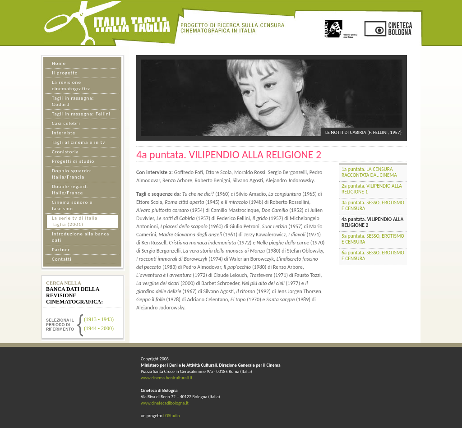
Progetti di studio (73, 161)
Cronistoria (65, 152)
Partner (61, 250)
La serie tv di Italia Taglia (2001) (74, 221)
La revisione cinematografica (71, 85)
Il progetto (65, 73)
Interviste (63, 133)
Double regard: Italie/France (70, 190)
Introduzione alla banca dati (80, 237)
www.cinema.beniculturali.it (166, 378)
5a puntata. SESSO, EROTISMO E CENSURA (373, 239)
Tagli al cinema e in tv (78, 142)
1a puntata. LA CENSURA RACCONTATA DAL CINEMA (369, 172)
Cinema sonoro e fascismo (72, 205)
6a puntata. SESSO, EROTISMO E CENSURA (373, 255)
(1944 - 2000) (99, 328)
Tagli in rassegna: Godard (73, 101)
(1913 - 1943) (99, 319)
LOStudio (171, 416)
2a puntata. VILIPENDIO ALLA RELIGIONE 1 (372, 189)
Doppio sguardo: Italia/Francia (72, 174)
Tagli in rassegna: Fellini (81, 114)
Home (59, 63)
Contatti (62, 259)
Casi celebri (66, 123)
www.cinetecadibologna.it (165, 403)
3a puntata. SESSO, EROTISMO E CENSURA (373, 205)
